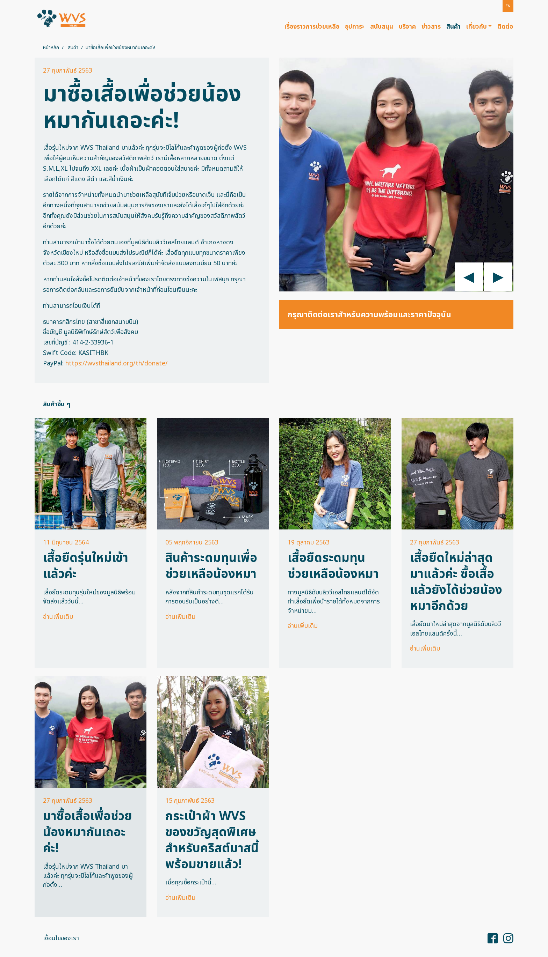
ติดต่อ (505, 26)
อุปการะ (355, 26)
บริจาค (407, 26)
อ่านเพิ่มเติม (58, 617)
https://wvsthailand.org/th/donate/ (116, 363)
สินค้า (453, 26)
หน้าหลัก (51, 47)
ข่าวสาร (431, 26)
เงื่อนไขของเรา (61, 938)
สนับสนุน (381, 26)
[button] (508, 6)
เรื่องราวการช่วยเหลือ (311, 26)
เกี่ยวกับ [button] (476, 26)
